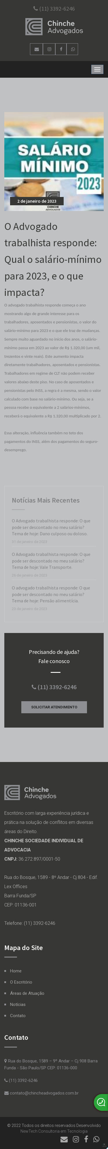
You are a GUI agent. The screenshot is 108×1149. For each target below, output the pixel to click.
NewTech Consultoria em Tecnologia (54, 1131)
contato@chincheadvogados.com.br (41, 1093)
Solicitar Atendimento (54, 707)
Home (16, 971)
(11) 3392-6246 (54, 8)
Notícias (18, 1004)
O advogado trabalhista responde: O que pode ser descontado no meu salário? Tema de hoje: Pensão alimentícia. (51, 595)
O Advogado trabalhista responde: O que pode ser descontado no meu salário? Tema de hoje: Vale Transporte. (51, 561)
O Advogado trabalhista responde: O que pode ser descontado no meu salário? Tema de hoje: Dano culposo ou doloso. (51, 528)
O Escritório (21, 982)
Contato (18, 1015)
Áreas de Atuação (27, 993)
